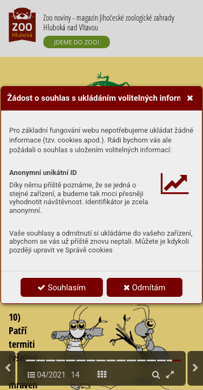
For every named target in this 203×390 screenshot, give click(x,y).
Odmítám (144, 287)
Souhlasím (61, 287)
